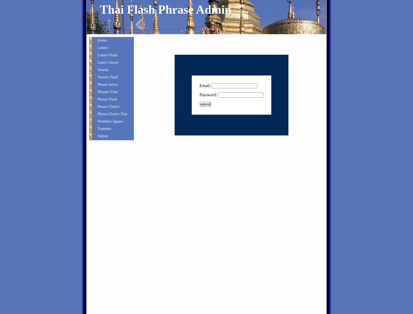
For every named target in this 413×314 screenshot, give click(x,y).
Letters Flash (107, 55)
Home (102, 40)
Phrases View (107, 92)
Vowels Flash (107, 77)
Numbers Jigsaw (110, 121)
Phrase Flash (107, 99)
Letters (102, 47)
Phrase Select (107, 84)
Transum (104, 128)
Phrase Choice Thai (112, 114)
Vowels (103, 70)
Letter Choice (108, 62)
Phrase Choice (108, 106)
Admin (102, 136)
